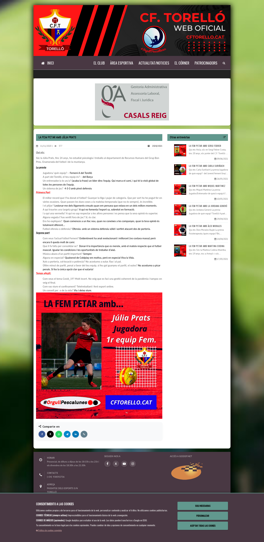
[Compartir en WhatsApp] (58, 434)
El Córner (182, 63)
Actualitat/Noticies (154, 63)
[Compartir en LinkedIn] (75, 434)
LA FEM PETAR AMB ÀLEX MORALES (205, 226)
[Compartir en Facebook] (42, 434)
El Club (99, 63)
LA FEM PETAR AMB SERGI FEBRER (205, 145)
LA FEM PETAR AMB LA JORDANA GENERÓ (208, 206)
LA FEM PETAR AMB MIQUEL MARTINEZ (207, 186)
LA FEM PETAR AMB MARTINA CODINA (206, 246)
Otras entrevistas (180, 137)
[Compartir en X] (50, 434)
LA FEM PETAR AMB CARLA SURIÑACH (206, 165)
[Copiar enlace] (84, 434)
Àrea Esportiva (121, 63)
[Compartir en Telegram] (67, 434)
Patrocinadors (206, 63)
